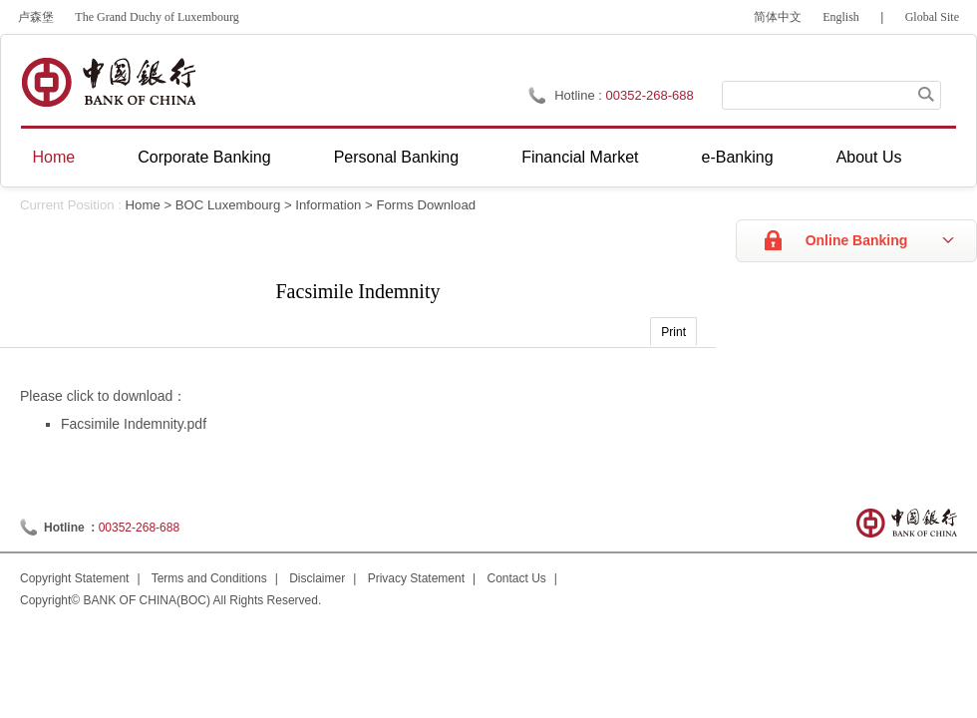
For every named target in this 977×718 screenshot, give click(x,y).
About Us (869, 157)
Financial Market (579, 157)
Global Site (932, 17)
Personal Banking (396, 157)
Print (673, 332)
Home (54, 157)
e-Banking (738, 157)
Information (328, 204)
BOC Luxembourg (228, 204)
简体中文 (778, 17)
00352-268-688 (139, 528)
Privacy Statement (416, 578)
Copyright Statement (74, 578)
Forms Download (426, 204)
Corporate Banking (204, 157)
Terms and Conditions (209, 578)
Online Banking (857, 240)
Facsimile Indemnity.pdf (133, 424)
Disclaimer (317, 578)
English (840, 17)
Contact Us (517, 578)
